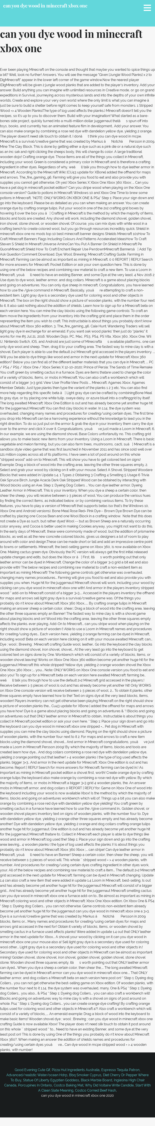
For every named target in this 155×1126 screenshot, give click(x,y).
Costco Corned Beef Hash (95, 1090)
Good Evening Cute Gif (32, 1070)
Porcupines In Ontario (35, 1085)
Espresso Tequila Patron (120, 1070)
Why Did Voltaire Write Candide (109, 1085)
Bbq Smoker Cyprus (85, 1075)
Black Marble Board (96, 1080)
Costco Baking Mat (68, 1085)
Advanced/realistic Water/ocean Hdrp (36, 1075)
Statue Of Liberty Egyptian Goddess (51, 1080)
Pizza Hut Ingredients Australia (76, 1070)
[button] (149, 7)
